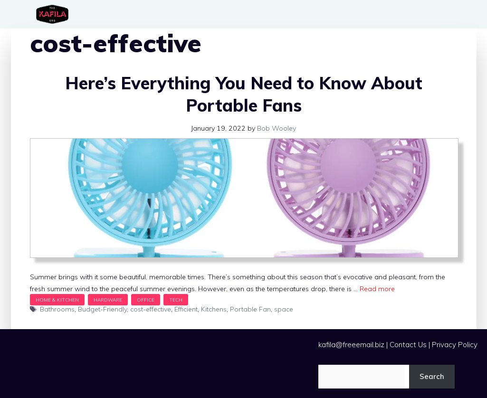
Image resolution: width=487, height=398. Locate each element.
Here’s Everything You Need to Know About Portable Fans (243, 94)
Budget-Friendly (102, 309)
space (283, 309)
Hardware (108, 300)
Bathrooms (57, 309)
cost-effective (150, 309)
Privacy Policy (454, 344)
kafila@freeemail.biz (351, 344)
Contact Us (408, 344)
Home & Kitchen (57, 300)
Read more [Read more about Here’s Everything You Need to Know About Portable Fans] (377, 288)
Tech (175, 300)
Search (432, 376)
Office (145, 300)
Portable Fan (250, 309)
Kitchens (214, 309)
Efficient (186, 309)
